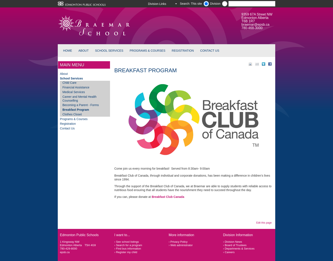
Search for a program (129, 245)
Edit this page (264, 222)
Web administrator (181, 245)
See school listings (127, 241)
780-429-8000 (68, 248)
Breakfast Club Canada (168, 197)
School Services (109, 50)
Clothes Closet (72, 114)
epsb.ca (65, 252)
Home (67, 50)
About (83, 50)
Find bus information (128, 248)
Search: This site (191, 3)
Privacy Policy (179, 241)
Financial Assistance (75, 87)
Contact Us (209, 50)
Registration (183, 50)
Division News (233, 241)
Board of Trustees (236, 245)
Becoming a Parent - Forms (80, 105)
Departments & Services (239, 248)
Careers (229, 252)
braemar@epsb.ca (255, 24)
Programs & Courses (147, 50)
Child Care (69, 82)
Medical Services (73, 92)
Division (215, 3)
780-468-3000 (252, 28)
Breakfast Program (75, 109)
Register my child (126, 252)
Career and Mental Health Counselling (79, 98)
